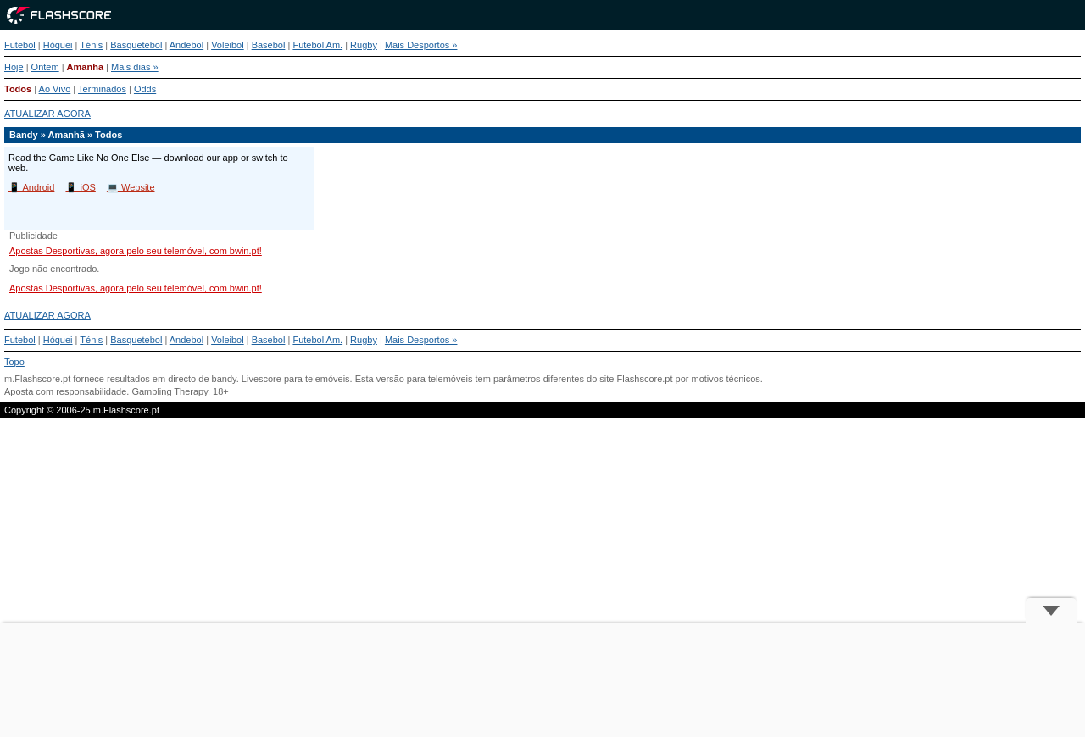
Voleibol (227, 45)
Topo (14, 362)
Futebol (20, 45)
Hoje (14, 67)
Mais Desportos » (421, 45)
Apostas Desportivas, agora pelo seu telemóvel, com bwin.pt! (135, 251)
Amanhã (85, 67)
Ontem (45, 67)
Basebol (269, 45)
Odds (145, 89)
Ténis (91, 45)
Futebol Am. (317, 45)
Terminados (102, 89)
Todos (17, 89)
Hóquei (58, 45)
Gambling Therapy (169, 391)
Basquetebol (136, 45)
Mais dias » (135, 67)
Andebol (186, 45)
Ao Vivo (55, 89)
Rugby (363, 45)
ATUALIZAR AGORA (47, 113)
